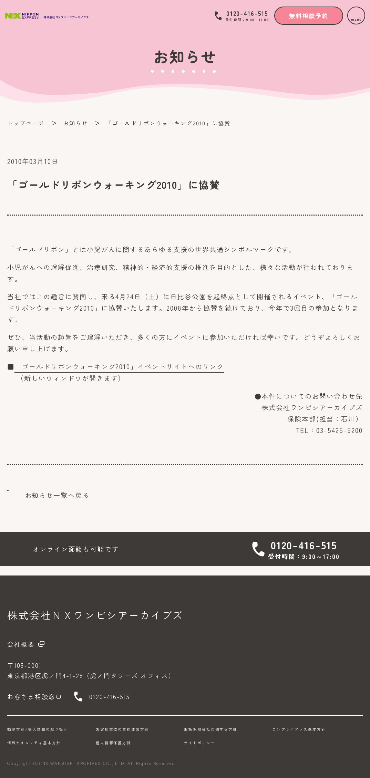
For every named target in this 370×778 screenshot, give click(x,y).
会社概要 (21, 644)
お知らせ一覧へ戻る (57, 495)
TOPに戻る (345, 501)
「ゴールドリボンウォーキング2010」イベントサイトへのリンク (119, 366)
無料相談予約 (308, 15)
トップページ (25, 123)
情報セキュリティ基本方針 (34, 742)
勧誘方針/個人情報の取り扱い (37, 729)
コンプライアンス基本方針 (299, 729)
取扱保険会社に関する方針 (210, 729)
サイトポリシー (199, 742)
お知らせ (75, 123)
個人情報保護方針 (113, 742)
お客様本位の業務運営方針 (122, 729)
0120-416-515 (247, 15)
